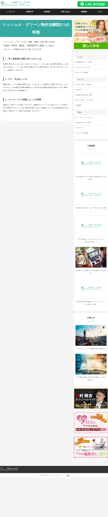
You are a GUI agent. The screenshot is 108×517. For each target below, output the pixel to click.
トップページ (10, 11)
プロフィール (80, 127)
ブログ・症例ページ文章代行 (84, 84)
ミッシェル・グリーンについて (85, 117)
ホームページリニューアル (84, 67)
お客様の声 (29, 11)
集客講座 (84, 11)
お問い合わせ (65, 11)
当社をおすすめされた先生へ (84, 122)
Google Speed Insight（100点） (85, 95)
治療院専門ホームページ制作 (84, 62)
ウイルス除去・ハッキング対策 (85, 100)
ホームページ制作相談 (82, 133)
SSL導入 (79, 89)
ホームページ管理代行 (82, 72)
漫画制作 (79, 105)
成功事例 (47, 11)
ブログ (100, 11)
